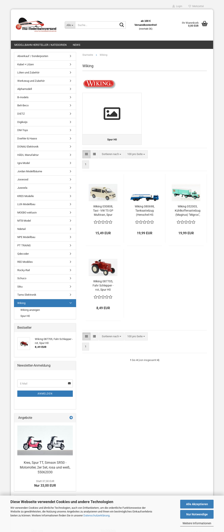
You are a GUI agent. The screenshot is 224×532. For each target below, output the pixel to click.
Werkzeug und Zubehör (31, 80)
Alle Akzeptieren (197, 504)
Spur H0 (25, 315)
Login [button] (177, 6)
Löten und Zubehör (28, 72)
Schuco (21, 278)
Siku (20, 286)
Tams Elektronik (26, 294)
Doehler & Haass (27, 138)
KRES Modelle (25, 196)
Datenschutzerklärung (96, 515)
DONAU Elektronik (28, 146)
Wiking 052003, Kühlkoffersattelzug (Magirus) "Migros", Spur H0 (187, 211)
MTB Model (24, 220)
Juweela (22, 187)
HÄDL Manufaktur (28, 154)
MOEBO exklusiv (27, 212)
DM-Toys (22, 130)
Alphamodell (24, 89)
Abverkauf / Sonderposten (32, 56)
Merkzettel (196, 6)
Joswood (22, 179)
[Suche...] (70, 25)
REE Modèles (25, 261)
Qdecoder (23, 253)
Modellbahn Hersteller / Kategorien (40, 44)
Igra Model (23, 163)
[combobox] (111, 154)
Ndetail (21, 229)
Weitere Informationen (196, 523)
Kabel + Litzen (25, 64)
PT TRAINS (24, 245)
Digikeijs (22, 122)
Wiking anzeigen (30, 309)
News (76, 44)
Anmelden (45, 393)
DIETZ (21, 113)
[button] (86, 154)
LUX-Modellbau (26, 204)
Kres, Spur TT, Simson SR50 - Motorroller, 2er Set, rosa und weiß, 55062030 (45, 467)
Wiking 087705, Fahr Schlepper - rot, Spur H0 (103, 285)
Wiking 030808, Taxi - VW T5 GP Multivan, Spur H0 (103, 211)
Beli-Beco (23, 105)
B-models (23, 97)
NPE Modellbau (26, 237)
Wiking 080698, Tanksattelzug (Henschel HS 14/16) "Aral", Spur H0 (145, 211)
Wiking (21, 303)
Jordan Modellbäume (29, 171)
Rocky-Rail (23, 270)
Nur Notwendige (197, 514)
